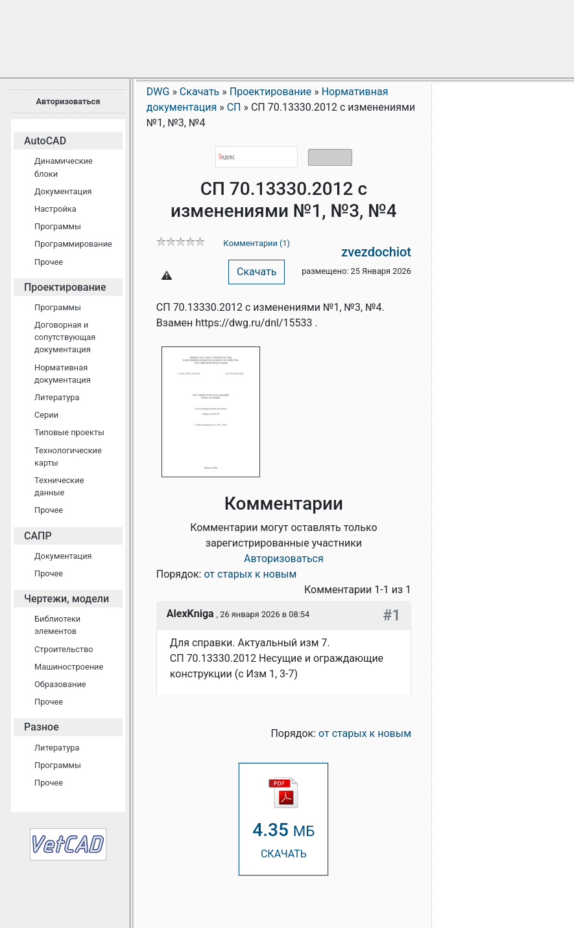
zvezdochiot (376, 252)
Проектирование (65, 287)
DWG (158, 91)
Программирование (73, 244)
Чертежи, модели (66, 599)
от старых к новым (250, 574)
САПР (38, 536)
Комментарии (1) (256, 243)
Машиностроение (68, 667)
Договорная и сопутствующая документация (64, 337)
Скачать (256, 272)
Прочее (48, 262)
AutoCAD (45, 141)
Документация (63, 191)
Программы (57, 226)
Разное (41, 727)
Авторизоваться (68, 101)
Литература (56, 397)
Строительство (63, 649)
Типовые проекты (69, 432)
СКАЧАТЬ (283, 818)
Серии (46, 415)
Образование (60, 684)
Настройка (55, 209)
